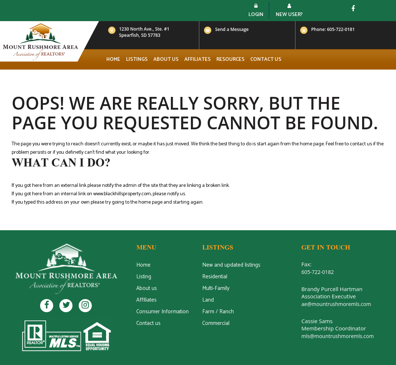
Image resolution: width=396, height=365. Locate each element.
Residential (214, 276)
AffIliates (146, 300)
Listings (137, 59)
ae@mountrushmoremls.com (336, 304)
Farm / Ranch (218, 311)
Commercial (216, 323)
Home (113, 59)
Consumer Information (162, 311)
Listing (143, 276)
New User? (289, 11)
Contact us (265, 59)
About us (166, 59)
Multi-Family (216, 288)
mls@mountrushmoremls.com (337, 336)
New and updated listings (231, 265)
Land (208, 300)
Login (255, 11)
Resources (230, 59)
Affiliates (197, 59)
